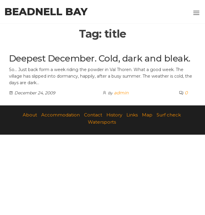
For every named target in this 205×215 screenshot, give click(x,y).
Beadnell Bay (46, 11)
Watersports (102, 122)
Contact (93, 115)
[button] (196, 12)
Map (147, 115)
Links (132, 115)
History (114, 115)
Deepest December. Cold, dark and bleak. (99, 58)
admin (121, 93)
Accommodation (60, 115)
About (30, 115)
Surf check (169, 115)
